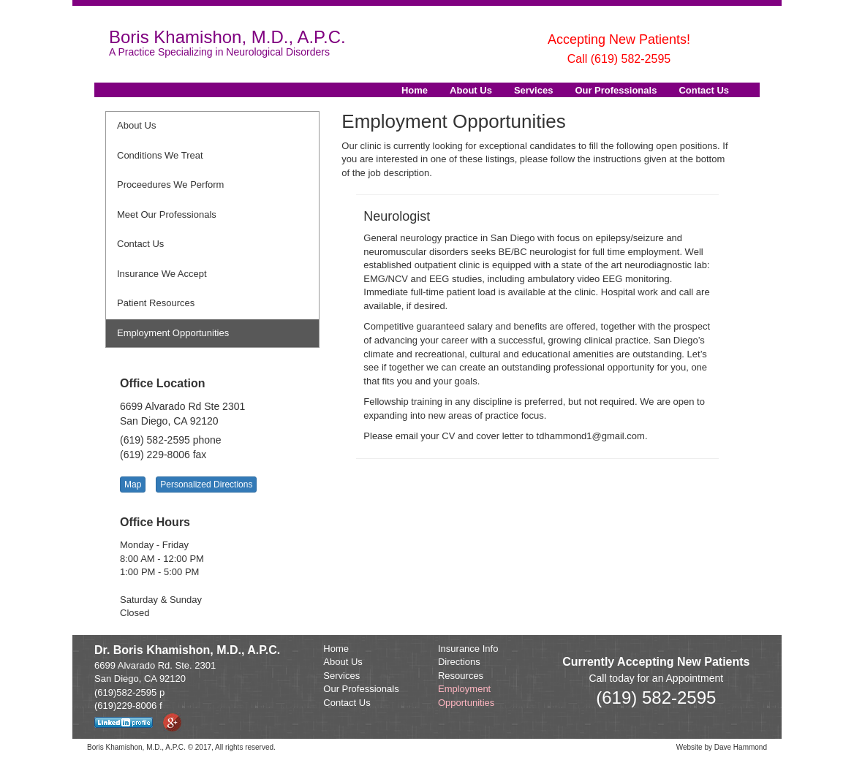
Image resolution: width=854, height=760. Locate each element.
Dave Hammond (740, 747)
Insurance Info (468, 648)
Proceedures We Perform (170, 184)
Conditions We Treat (160, 155)
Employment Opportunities (173, 332)
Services (533, 90)
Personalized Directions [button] (206, 484)
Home (414, 90)
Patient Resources (155, 302)
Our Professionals (616, 90)
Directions (459, 661)
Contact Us (704, 90)
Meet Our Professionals (166, 214)
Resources (460, 675)
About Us (471, 90)
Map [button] (132, 484)
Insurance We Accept (162, 273)
